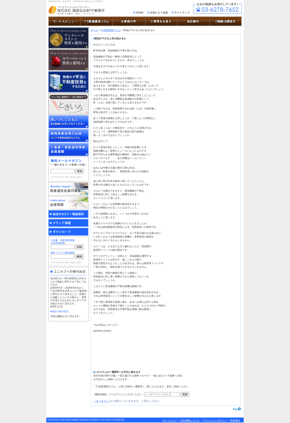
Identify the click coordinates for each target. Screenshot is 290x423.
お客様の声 (129, 21)
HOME (138, 13)
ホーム (94, 30)
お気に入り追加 (157, 13)
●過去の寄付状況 (59, 311)
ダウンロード (68, 232)
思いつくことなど (68, 121)
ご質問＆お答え (161, 21)
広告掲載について (190, 420)
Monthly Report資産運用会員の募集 (68, 188)
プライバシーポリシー (215, 420)
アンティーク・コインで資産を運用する (68, 38)
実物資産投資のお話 (68, 135)
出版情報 (68, 202)
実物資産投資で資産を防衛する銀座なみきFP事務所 (76, 10)
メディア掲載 (68, 223)
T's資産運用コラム (111, 30)
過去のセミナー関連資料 (68, 214)
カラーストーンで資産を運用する (68, 59)
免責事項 (235, 420)
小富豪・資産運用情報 (68, 149)
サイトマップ (181, 13)
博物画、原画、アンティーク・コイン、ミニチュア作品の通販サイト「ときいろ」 (68, 103)
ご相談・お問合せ (218, 8)
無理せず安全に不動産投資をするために (68, 81)
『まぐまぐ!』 (101, 400)
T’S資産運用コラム (97, 21)
